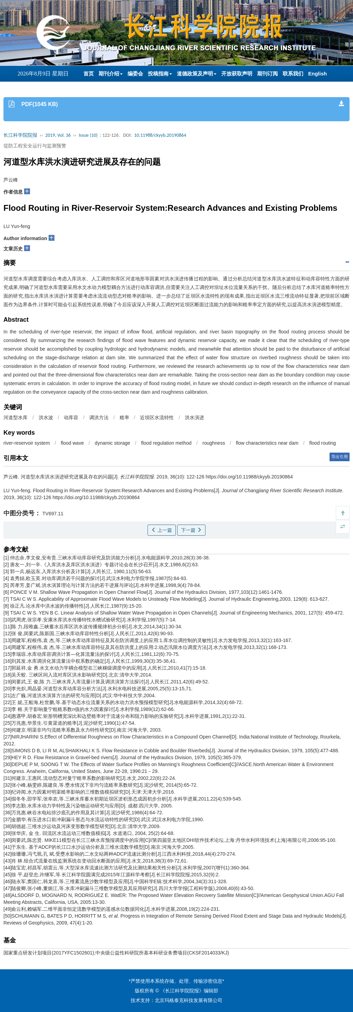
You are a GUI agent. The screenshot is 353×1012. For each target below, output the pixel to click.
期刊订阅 (267, 73)
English (317, 73)
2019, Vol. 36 (58, 135)
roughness (213, 443)
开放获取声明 (236, 73)
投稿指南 (160, 73)
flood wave (72, 443)
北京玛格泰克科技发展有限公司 (188, 1000)
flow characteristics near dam (267, 443)
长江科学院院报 (20, 135)
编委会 (135, 73)
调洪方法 (99, 417)
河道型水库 (15, 417)
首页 (88, 73)
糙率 (124, 417)
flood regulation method (166, 443)
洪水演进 (194, 417)
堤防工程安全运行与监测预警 (34, 145)
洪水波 (46, 417)
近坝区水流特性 (157, 417)
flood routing (322, 443)
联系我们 (293, 73)
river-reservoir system (26, 443)
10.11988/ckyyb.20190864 (160, 135)
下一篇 (191, 530)
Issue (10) (88, 135)
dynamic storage (112, 443)
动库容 (71, 417)
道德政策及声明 (196, 73)
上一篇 (161, 530)
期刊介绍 (111, 73)
